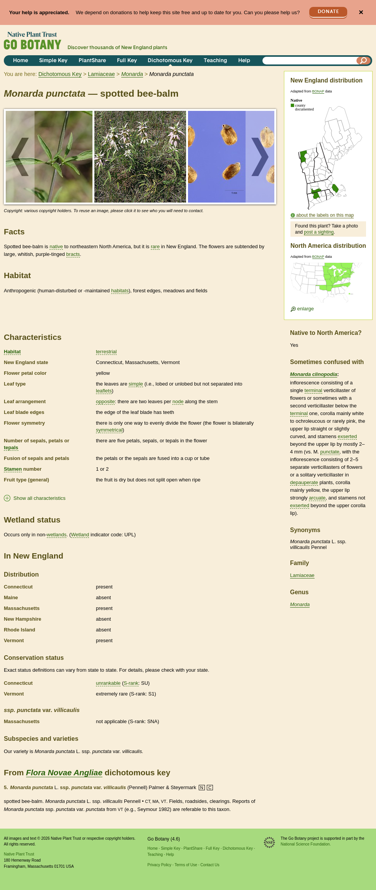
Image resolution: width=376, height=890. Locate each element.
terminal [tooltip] (313, 390)
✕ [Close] (360, 12)
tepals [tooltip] (11, 447)
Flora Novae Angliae (64, 772)
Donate (328, 11)
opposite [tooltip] (105, 401)
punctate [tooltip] (330, 452)
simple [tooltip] (136, 384)
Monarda (300, 604)
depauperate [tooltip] (304, 482)
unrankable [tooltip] (108, 683)
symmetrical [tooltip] (109, 430)
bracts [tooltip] (73, 254)
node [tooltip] (177, 401)
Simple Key (53, 61)
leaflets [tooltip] (104, 391)
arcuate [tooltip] (317, 498)
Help (244, 61)
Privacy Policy (159, 865)
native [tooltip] (56, 246)
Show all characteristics (39, 498)
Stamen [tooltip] (13, 469)
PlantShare (92, 61)
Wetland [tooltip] (80, 534)
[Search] (363, 60)
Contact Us (209, 865)
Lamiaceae (101, 74)
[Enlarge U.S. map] (328, 285)
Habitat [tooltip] (12, 351)
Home (20, 61)
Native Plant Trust (19, 854)
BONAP (318, 91)
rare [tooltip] (155, 246)
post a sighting (318, 232)
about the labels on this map (325, 215)
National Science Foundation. (306, 844)
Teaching (215, 61)
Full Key (127, 61)
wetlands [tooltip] (56, 534)
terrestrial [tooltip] (106, 351)
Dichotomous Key (170, 61)
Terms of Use (186, 865)
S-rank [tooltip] (131, 683)
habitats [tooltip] (120, 290)
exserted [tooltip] (347, 436)
